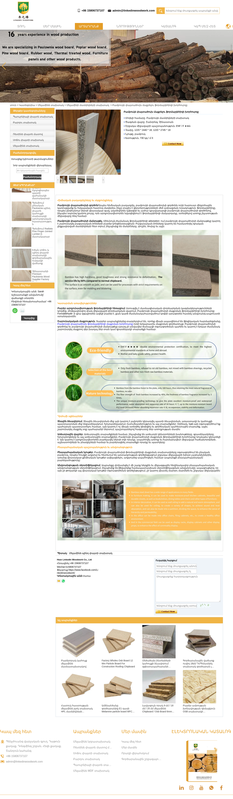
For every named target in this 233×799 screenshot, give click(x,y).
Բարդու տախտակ (24, 122)
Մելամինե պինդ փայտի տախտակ (91, 553)
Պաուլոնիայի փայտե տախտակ (33, 116)
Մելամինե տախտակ (51, 105)
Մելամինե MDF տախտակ (91, 770)
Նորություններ (130, 26)
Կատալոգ (168, 26)
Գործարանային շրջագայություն (141, 759)
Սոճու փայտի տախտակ (28, 140)
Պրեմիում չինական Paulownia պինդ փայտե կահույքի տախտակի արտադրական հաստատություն (42, 214)
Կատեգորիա (27, 105)
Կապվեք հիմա (29, 319)
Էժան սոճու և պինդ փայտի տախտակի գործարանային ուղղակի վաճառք (42, 258)
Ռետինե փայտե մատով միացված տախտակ (93, 747)
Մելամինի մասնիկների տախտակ (88, 105)
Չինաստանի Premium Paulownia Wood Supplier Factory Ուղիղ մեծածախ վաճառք (41, 280)
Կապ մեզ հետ (205, 26)
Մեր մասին (52, 26)
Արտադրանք (89, 26)
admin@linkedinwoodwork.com (133, 10)
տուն (21, 26)
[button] (116, 99)
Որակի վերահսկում (135, 753)
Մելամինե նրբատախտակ (91, 741)
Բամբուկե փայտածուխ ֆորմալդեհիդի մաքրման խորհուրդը (95, 324)
